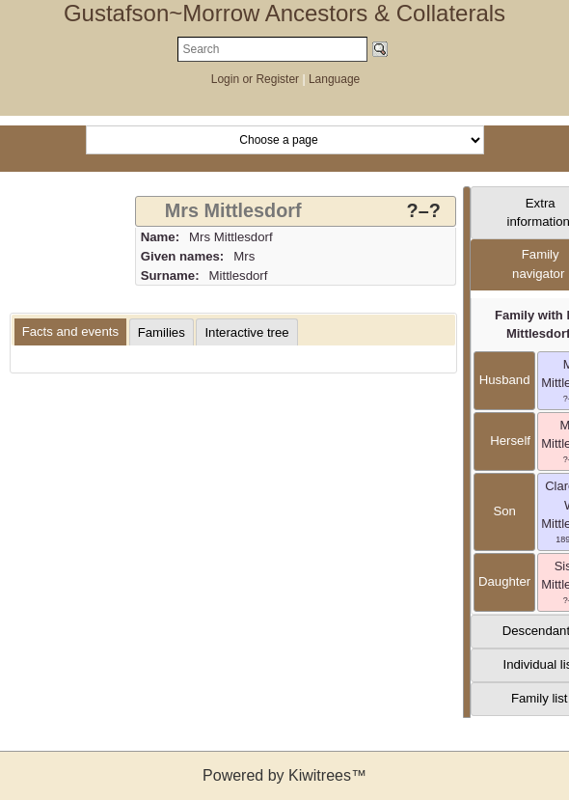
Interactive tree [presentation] (246, 332)
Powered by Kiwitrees (284, 775)
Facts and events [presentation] (70, 331)
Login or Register (257, 79)
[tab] (295, 211)
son (504, 511)
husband (504, 379)
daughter (504, 581)
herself (504, 440)
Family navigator (538, 264)
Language (334, 79)
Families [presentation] (161, 332)
